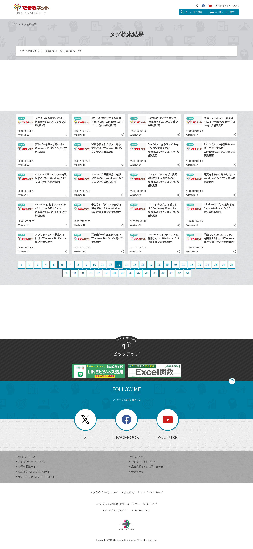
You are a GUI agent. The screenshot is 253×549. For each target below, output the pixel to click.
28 (66, 273)
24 (207, 264)
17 (151, 264)
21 (183, 264)
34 (114, 273)
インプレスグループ (150, 492)
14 (126, 264)
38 (146, 273)
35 (122, 273)
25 (215, 264)
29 (74, 273)
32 (98, 273)
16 (142, 264)
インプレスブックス (115, 510)
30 (82, 273)
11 (102, 264)
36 (130, 273)
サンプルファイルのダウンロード (35, 476)
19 (167, 264)
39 (155, 273)
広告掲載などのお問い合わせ (146, 466)
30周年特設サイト (27, 466)
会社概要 (128, 492)
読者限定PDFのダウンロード (33, 471)
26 (223, 264)
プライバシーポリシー (103, 492)
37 (138, 273)
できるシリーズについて (30, 461)
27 (231, 264)
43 (187, 273)
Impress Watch (141, 510)
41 (171, 273)
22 (191, 264)
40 (163, 273)
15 (134, 264)
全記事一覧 (136, 471)
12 (110, 264)
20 (175, 264)
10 (94, 264)
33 (106, 273)
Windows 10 (23, 135)
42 (179, 273)
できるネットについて (227, 5)
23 (199, 264)
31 (90, 273)
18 (159, 264)
